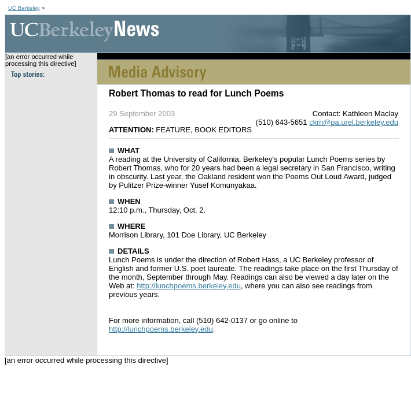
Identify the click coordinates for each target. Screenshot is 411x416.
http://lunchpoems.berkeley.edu (189, 285)
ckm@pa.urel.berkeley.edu (353, 122)
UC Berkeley (24, 8)
